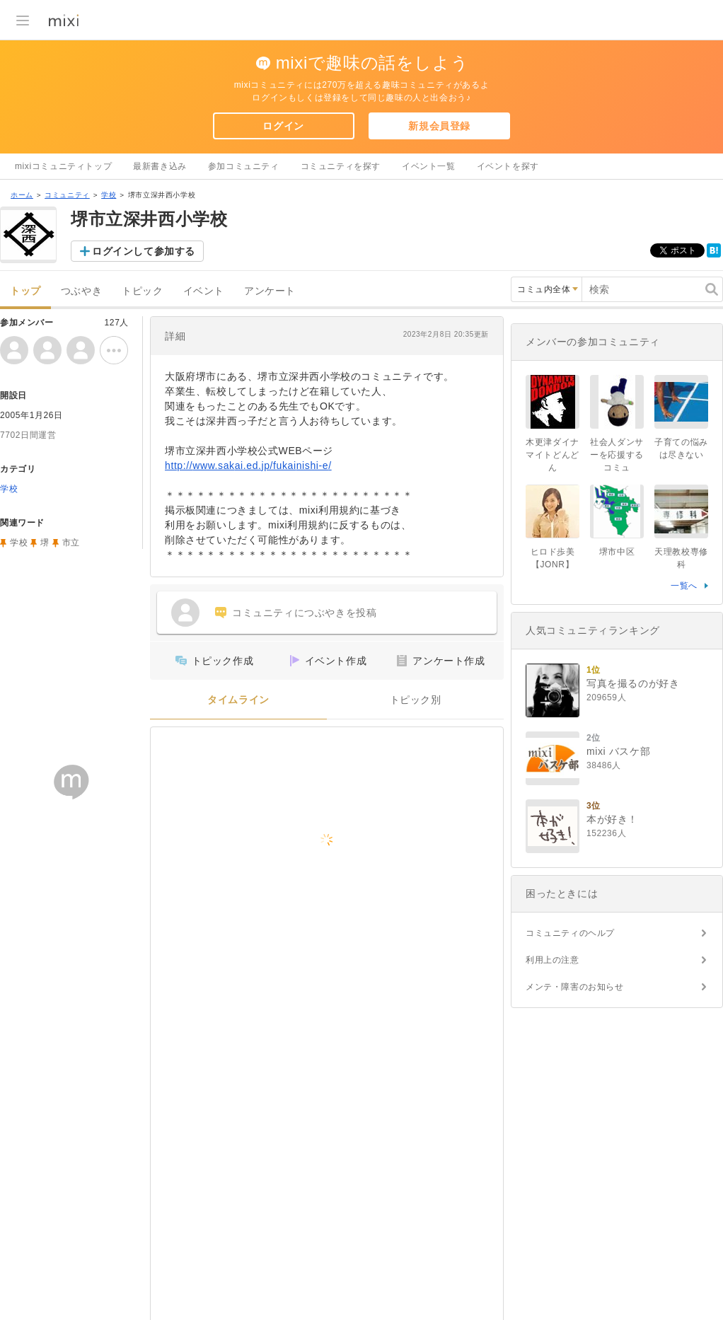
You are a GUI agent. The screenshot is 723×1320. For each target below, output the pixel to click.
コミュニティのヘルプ (570, 933)
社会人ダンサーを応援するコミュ (617, 455)
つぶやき (81, 291)
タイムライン (238, 700)
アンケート (270, 291)
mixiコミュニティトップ (63, 166)
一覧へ (684, 586)
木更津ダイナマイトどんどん (552, 455)
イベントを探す (508, 166)
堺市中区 (617, 552)
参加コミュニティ (243, 166)
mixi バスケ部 (618, 751)
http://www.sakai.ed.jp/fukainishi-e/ (248, 465)
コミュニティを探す (341, 166)
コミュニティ (67, 195)
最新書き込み (160, 166)
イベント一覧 (429, 166)
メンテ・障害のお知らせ (575, 987)
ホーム (22, 195)
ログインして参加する (143, 251)
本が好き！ (612, 819)
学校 (108, 195)
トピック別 (415, 700)
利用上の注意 (552, 960)
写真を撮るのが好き (632, 683)
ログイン (282, 126)
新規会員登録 (439, 126)
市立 (71, 543)
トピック (142, 291)
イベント (203, 291)
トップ (25, 291)
